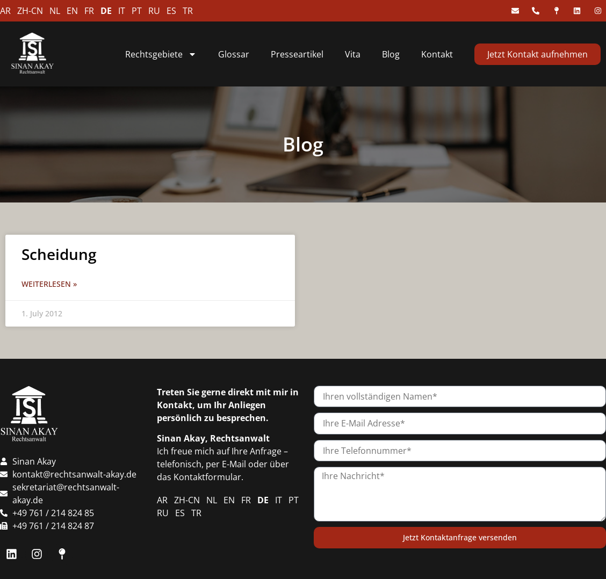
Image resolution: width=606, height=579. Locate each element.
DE (106, 11)
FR (89, 11)
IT (121, 11)
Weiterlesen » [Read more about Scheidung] (49, 284)
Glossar (233, 54)
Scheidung (59, 254)
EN (72, 11)
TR (188, 11)
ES (171, 11)
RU (154, 11)
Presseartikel (297, 54)
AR (5, 11)
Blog (391, 54)
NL (54, 11)
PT (137, 11)
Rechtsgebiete (161, 54)
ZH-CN (30, 11)
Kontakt (437, 54)
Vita (352, 54)
